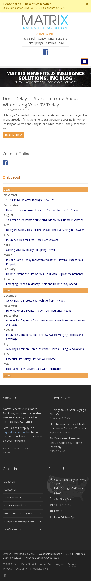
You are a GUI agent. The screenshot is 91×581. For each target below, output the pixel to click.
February (10, 269)
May (6, 364)
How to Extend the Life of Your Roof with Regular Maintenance (45, 274)
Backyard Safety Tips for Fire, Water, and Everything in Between (45, 230)
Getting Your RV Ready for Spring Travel (30, 250)
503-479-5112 (62, 505)
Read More (13, 135)
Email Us (59, 511)
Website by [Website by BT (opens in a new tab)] (41, 568)
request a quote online (17, 432)
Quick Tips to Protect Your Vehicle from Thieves (35, 300)
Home (6, 448)
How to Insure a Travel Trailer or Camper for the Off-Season (43, 210)
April (7, 245)
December (10, 295)
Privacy (7, 568)
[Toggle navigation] (84, 61)
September (11, 205)
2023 (7, 375)
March (8, 255)
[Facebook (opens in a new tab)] (45, 51)
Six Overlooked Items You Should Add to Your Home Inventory (44, 220)
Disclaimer (22, 568)
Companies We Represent (22, 521)
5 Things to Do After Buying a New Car (30, 200)
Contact (27, 448)
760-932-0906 (62, 498)
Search (72, 564)
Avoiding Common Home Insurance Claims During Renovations (45, 349)
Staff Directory (22, 529)
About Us (22, 481)
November (10, 195)
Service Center (22, 497)
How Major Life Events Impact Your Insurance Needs (38, 310)
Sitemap (7, 452)
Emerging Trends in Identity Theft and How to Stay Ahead (41, 284)
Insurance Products (22, 505)
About (16, 448)
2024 (7, 290)
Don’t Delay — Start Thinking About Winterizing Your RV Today (40, 101)
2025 (7, 190)
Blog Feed (11, 177)
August (8, 215)
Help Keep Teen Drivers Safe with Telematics (33, 369)
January (9, 279)
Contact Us (22, 489)
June (7, 235)
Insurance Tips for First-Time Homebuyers (32, 240)
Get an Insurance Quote (22, 513)
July (6, 225)
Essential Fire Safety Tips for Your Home (31, 359)
